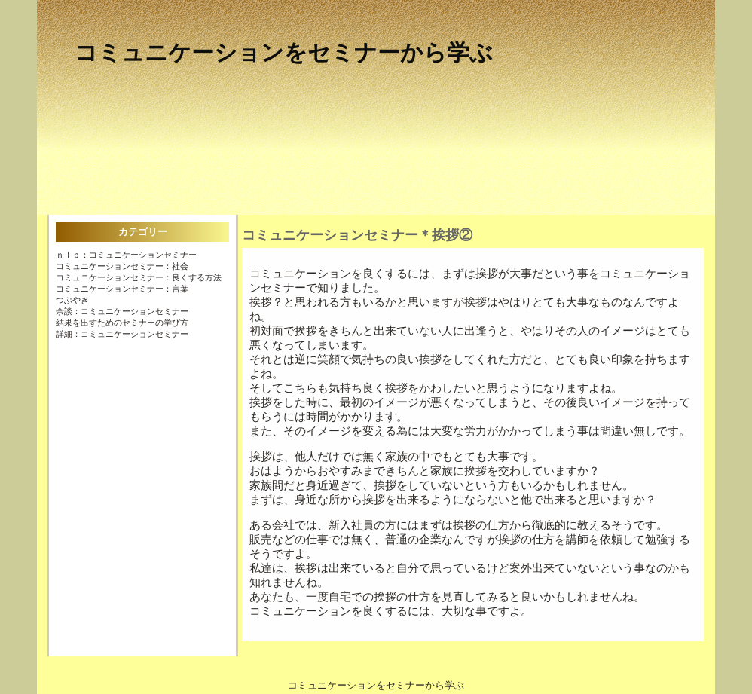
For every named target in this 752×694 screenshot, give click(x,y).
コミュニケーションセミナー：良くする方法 (139, 277)
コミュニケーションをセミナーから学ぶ (284, 52)
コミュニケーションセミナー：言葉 (122, 288)
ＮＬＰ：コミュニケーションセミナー (126, 254)
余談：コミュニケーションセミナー (122, 311)
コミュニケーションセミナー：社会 (122, 266)
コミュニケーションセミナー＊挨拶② (357, 235)
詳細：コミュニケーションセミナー (122, 333)
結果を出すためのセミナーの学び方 (122, 322)
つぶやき (72, 299)
